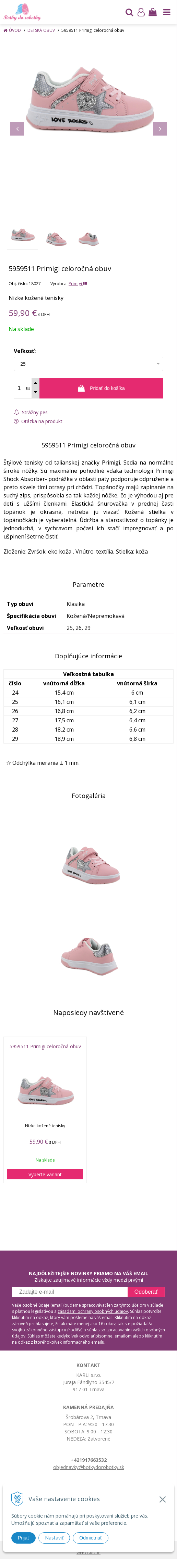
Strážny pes (31, 412)
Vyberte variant (45, 1174)
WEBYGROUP (88, 1552)
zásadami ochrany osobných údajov (93, 1311)
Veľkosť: (25, 351)
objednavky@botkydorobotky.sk (88, 1467)
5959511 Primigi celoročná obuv (45, 1046)
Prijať (23, 1538)
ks (28, 388)
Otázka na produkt (38, 421)
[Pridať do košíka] (101, 388)
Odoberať (146, 1292)
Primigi (78, 284)
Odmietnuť (90, 1538)
